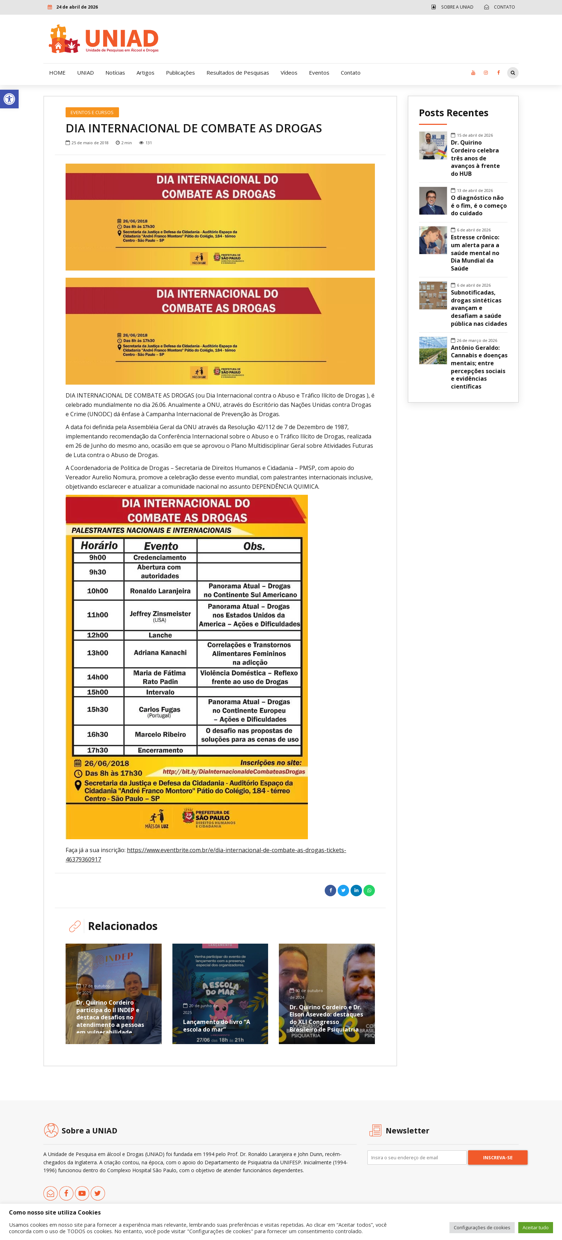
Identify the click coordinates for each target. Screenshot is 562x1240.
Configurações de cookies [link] (482, 1227)
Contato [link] (351, 72)
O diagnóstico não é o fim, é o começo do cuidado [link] (479, 205)
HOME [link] (57, 72)
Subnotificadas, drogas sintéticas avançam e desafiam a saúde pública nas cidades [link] (479, 308)
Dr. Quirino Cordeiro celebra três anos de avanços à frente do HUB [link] (475, 158)
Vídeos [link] (289, 72)
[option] (220, 217)
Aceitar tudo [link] (536, 1227)
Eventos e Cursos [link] (92, 112)
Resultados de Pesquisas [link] (237, 72)
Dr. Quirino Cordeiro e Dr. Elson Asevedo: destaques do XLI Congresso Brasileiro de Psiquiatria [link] (326, 1018)
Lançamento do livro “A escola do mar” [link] (216, 1025)
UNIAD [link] (85, 72)
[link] (9, 99)
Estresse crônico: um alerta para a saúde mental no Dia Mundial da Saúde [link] (475, 253)
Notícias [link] (115, 72)
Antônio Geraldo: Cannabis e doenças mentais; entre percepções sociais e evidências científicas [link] (479, 367)
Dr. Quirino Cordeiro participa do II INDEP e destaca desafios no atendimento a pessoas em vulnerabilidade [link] (110, 1017)
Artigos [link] (145, 72)
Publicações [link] (180, 72)
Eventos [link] (319, 72)
